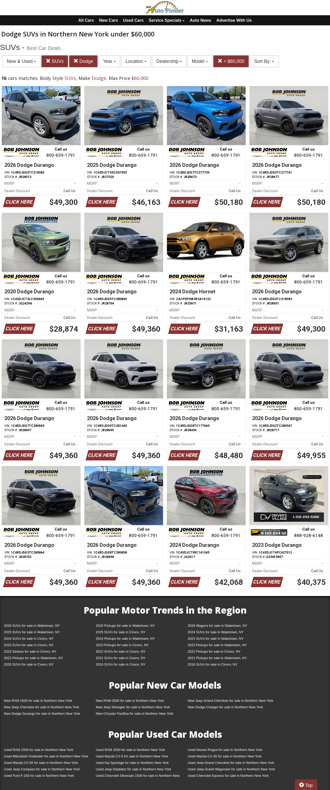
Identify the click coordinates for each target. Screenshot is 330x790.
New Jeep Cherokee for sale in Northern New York (41, 707)
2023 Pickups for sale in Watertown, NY (217, 645)
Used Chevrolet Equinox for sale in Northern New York (228, 776)
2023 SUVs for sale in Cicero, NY (29, 645)
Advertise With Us (234, 20)
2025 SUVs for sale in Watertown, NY (32, 632)
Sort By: (264, 61)
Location (136, 61)
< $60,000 (231, 61)
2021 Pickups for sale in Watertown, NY (217, 658)
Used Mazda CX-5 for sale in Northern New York (132, 756)
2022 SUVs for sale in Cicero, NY (120, 651)
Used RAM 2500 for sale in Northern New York (130, 750)
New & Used (21, 61)
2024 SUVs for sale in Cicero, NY (29, 638)
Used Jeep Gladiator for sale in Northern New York (133, 769)
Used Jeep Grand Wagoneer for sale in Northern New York (231, 769)
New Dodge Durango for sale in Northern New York (42, 714)
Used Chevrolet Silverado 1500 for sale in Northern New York (138, 777)
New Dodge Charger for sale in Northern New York (225, 707)
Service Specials (167, 20)
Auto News (200, 20)
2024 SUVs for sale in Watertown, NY (216, 632)
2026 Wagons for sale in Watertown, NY (217, 626)
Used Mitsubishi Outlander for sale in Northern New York (46, 756)
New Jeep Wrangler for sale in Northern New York (133, 707)
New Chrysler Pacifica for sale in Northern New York (134, 714)
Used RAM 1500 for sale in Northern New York (38, 750)
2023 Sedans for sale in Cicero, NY (30, 651)
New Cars (108, 20)
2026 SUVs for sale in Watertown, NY (32, 626)
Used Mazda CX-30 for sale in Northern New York (225, 756)
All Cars (86, 20)
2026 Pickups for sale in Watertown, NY (125, 626)
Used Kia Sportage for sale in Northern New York (132, 763)
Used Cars (133, 20)
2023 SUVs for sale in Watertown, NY (216, 638)
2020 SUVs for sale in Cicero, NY (29, 664)
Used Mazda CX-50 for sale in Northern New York (41, 763)
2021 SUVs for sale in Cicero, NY (120, 658)
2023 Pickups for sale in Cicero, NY (122, 645)
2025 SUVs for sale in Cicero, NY (120, 632)
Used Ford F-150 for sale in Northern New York (39, 776)
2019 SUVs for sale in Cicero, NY (120, 664)
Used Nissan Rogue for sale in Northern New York (225, 750)
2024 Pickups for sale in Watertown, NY (125, 638)
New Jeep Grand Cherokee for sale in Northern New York (230, 701)
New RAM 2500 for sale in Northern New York (130, 701)
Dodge (83, 61)
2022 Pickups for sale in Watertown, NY (33, 658)
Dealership (169, 61)
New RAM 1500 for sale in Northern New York (38, 701)
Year (109, 61)
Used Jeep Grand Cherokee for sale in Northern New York (231, 763)
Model (200, 61)
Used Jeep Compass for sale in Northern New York (42, 769)
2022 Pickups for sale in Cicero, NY (214, 651)
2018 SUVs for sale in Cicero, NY (212, 664)
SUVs (55, 61)
